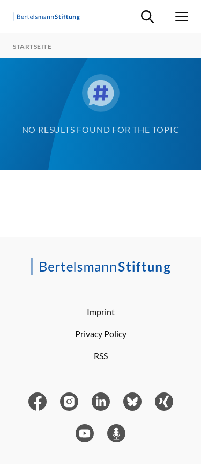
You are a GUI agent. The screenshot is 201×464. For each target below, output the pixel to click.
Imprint (101, 311)
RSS (101, 356)
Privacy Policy (100, 334)
